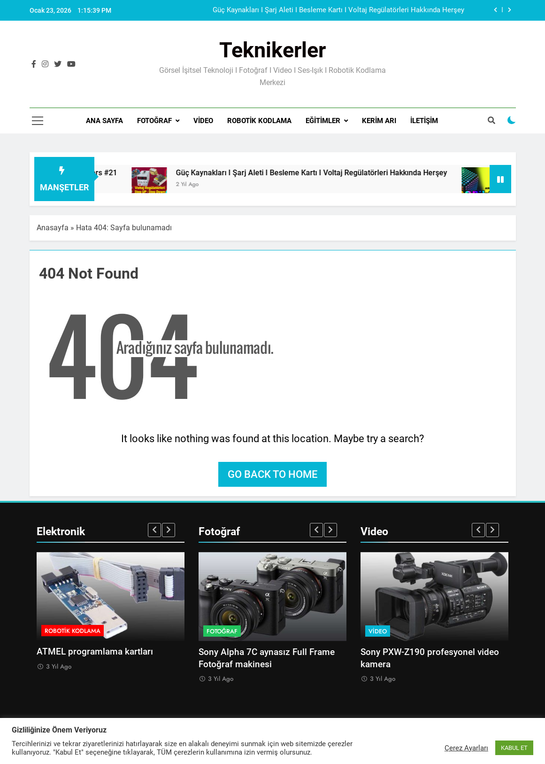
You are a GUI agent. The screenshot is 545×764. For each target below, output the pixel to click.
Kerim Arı (379, 121)
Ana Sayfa (104, 121)
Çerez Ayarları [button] (466, 748)
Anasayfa (53, 227)
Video (203, 121)
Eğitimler (323, 121)
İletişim (424, 121)
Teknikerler (272, 50)
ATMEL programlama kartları (95, 652)
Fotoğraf (154, 121)
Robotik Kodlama (259, 121)
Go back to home (272, 474)
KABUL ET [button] (514, 747)
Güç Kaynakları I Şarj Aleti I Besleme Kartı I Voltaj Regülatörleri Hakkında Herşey (338, 10)
